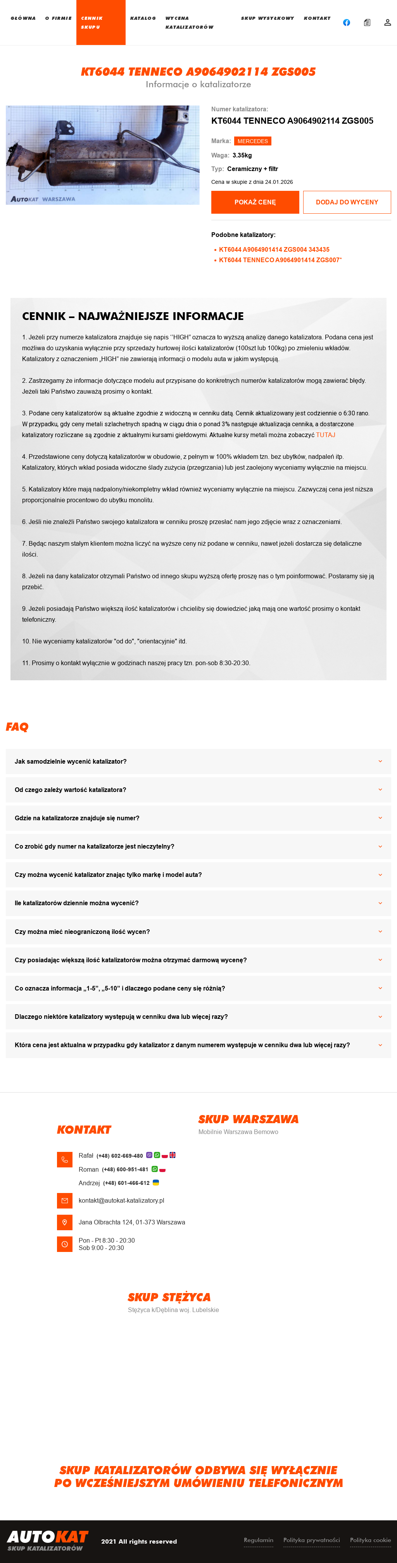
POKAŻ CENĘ (255, 202)
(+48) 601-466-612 (126, 1183)
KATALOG (143, 18)
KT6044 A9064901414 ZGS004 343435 (274, 249)
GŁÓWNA (23, 18)
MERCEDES (253, 141)
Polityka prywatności (311, 1540)
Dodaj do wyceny (347, 202)
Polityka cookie (370, 1540)
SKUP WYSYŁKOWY (268, 18)
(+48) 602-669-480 (120, 1156)
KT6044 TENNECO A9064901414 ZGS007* (280, 260)
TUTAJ (325, 435)
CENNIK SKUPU (92, 22)
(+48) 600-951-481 (125, 1169)
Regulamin (258, 1540)
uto (48, 1541)
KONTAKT (317, 18)
